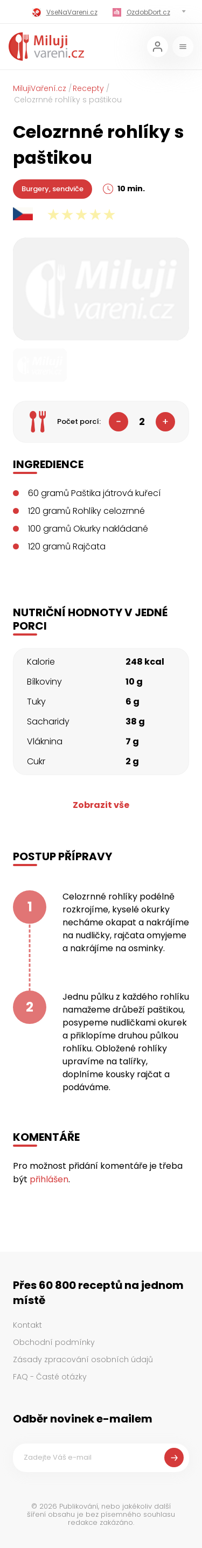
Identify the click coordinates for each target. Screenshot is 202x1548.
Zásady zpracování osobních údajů (83, 1359)
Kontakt (27, 1325)
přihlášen (49, 1179)
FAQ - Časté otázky (50, 1376)
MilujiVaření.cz (39, 88)
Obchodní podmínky (54, 1342)
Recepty (88, 88)
